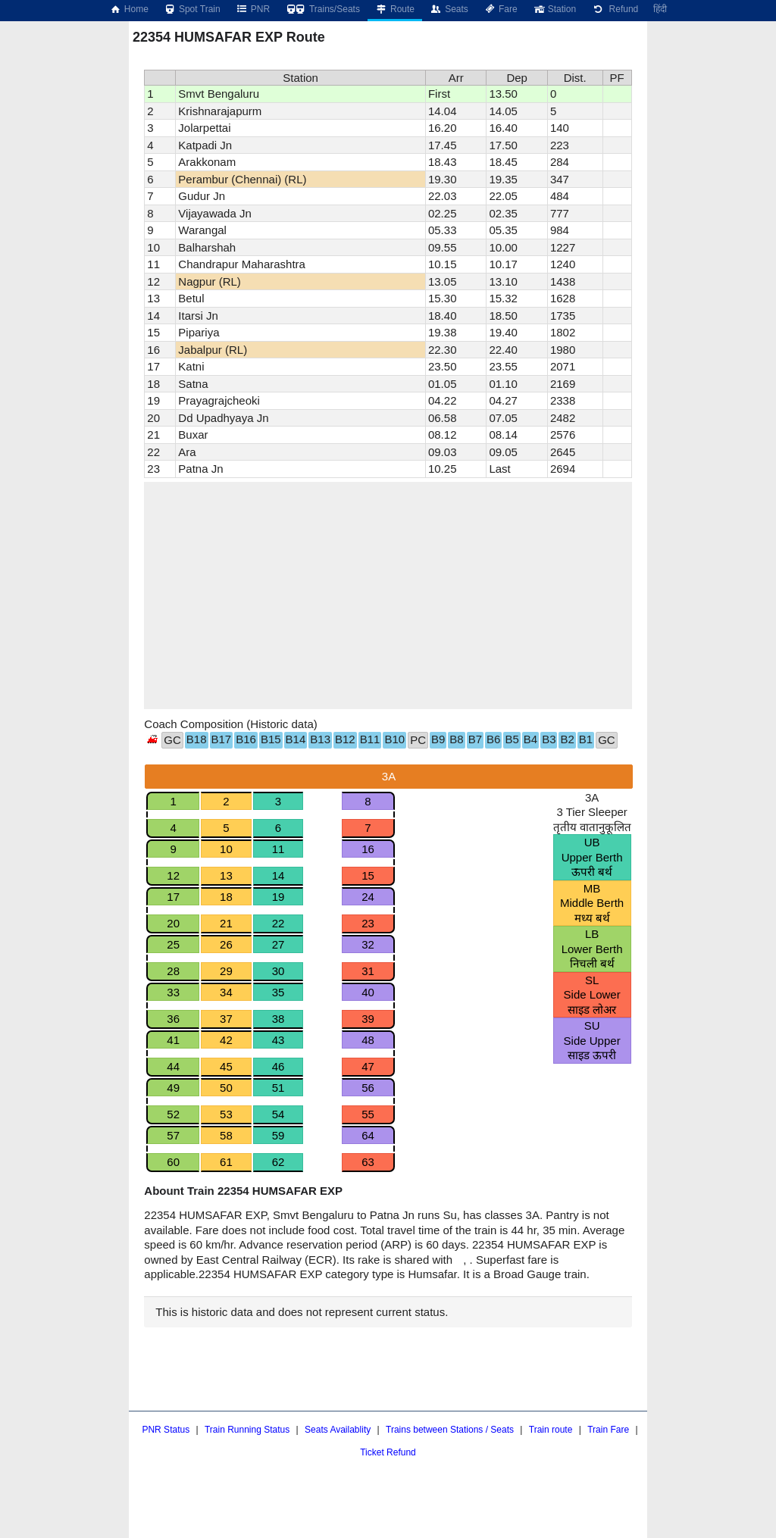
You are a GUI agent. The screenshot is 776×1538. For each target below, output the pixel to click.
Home (129, 9)
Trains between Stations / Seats (450, 1429)
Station (554, 9)
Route (395, 9)
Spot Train (192, 9)
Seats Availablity (338, 1429)
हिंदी (660, 9)
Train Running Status (247, 1429)
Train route (551, 1429)
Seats (449, 9)
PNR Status (165, 1429)
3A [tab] (389, 776)
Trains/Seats (322, 9)
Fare (500, 9)
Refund (614, 9)
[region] (387, 595)
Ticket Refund (388, 1452)
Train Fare (608, 1429)
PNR (253, 9)
